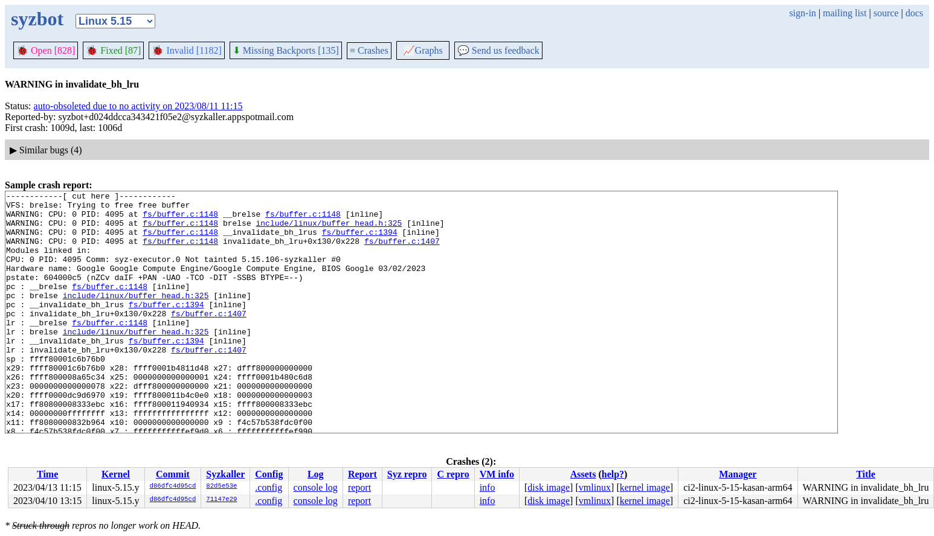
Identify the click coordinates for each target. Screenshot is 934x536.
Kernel (115, 474)
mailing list (844, 13)
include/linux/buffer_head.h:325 (329, 230)
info (487, 487)
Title (865, 474)
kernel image (645, 487)
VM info (497, 474)
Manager (737, 474)
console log (316, 487)
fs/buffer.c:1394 (360, 240)
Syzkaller (225, 474)
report (359, 487)
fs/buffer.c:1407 (402, 251)
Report (362, 474)
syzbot (37, 19)
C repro (453, 474)
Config (269, 474)
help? (613, 474)
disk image (548, 487)
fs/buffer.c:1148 (180, 219)
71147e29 (221, 500)
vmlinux (595, 487)
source (886, 13)
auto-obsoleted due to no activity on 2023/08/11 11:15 (138, 106)
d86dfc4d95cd (173, 486)
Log (316, 474)
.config (268, 487)
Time (47, 474)
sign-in (802, 13)
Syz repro (407, 474)
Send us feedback (498, 50)
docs (914, 13)
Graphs (423, 50)
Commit (173, 474)
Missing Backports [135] (286, 50)
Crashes (369, 50)
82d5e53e (221, 486)
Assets (583, 474)
